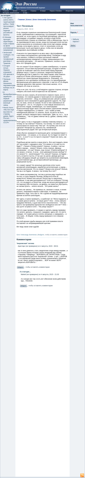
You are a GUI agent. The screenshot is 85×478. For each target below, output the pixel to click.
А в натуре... (25, 272)
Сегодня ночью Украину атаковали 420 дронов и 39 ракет (8, 71)
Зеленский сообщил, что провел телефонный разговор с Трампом (8, 58)
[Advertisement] (42, 382)
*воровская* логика (25, 243)
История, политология (11, 13)
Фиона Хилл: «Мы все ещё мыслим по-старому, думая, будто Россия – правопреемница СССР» (10, 115)
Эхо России (26, 3)
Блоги (15, 11)
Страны (33, 11)
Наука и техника (56, 11)
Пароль (74, 32)
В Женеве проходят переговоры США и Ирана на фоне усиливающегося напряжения (10, 43)
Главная (6, 11)
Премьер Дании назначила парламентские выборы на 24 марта (9, 84)
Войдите (41, 235)
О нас (25, 13)
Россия (24, 11)
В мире (43, 11)
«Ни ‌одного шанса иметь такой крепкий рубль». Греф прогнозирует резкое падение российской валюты (8, 26)
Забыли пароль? (76, 40)
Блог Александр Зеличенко (44, 19)
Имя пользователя (76, 24)
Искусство (69, 11)
